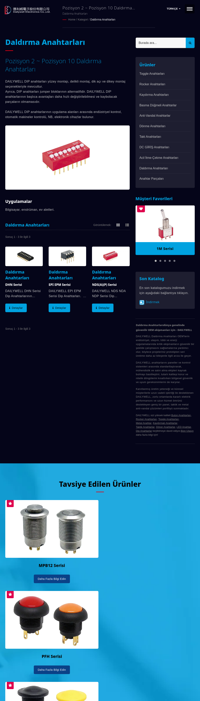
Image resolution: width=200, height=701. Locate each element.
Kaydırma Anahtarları (154, 94)
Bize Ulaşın (187, 430)
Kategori (83, 19)
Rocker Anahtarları (152, 84)
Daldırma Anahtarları (102, 19)
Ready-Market (43, 691)
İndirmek (149, 302)
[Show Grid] (118, 224)
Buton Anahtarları (181, 415)
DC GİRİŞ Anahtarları (154, 147)
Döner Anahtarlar (165, 426)
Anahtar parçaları (151, 178)
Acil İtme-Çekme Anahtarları (158, 157)
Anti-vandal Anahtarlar (155, 115)
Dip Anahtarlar (144, 430)
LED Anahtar (184, 426)
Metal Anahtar (144, 422)
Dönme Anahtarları (152, 126)
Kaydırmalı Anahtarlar (165, 422)
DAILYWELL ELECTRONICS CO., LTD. (54, 686)
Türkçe (173, 8)
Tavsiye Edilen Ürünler (100, 484)
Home (71, 19)
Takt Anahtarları (150, 136)
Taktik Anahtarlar (145, 426)
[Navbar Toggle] (190, 8)
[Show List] (127, 224)
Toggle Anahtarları (152, 73)
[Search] (161, 42)
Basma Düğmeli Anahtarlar (158, 105)
